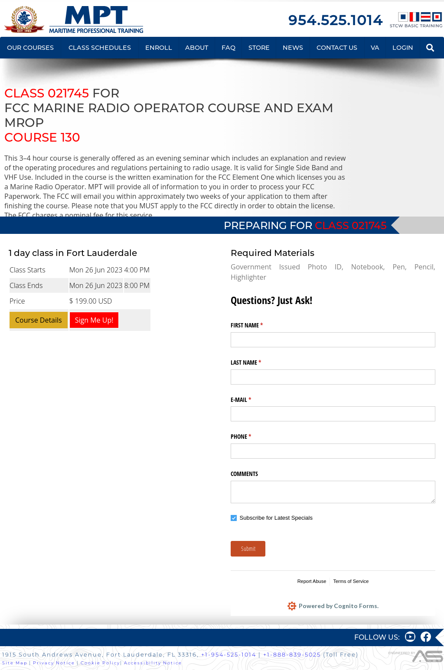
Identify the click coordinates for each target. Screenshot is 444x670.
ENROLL (158, 48)
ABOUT (196, 48)
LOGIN (402, 48)
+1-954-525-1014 (228, 654)
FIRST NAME (257, 325)
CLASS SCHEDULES (100, 48)
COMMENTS (244, 473)
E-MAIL (251, 399)
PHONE (251, 436)
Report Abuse (311, 581)
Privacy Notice (54, 662)
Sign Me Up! (94, 320)
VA (375, 48)
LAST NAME (256, 362)
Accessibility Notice (153, 662)
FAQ (228, 48)
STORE (259, 48)
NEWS (293, 48)
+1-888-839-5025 (292, 654)
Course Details (38, 320)
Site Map (14, 662)
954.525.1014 (335, 20)
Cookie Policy (100, 662)
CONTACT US (337, 48)
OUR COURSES (30, 48)
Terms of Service (351, 581)
